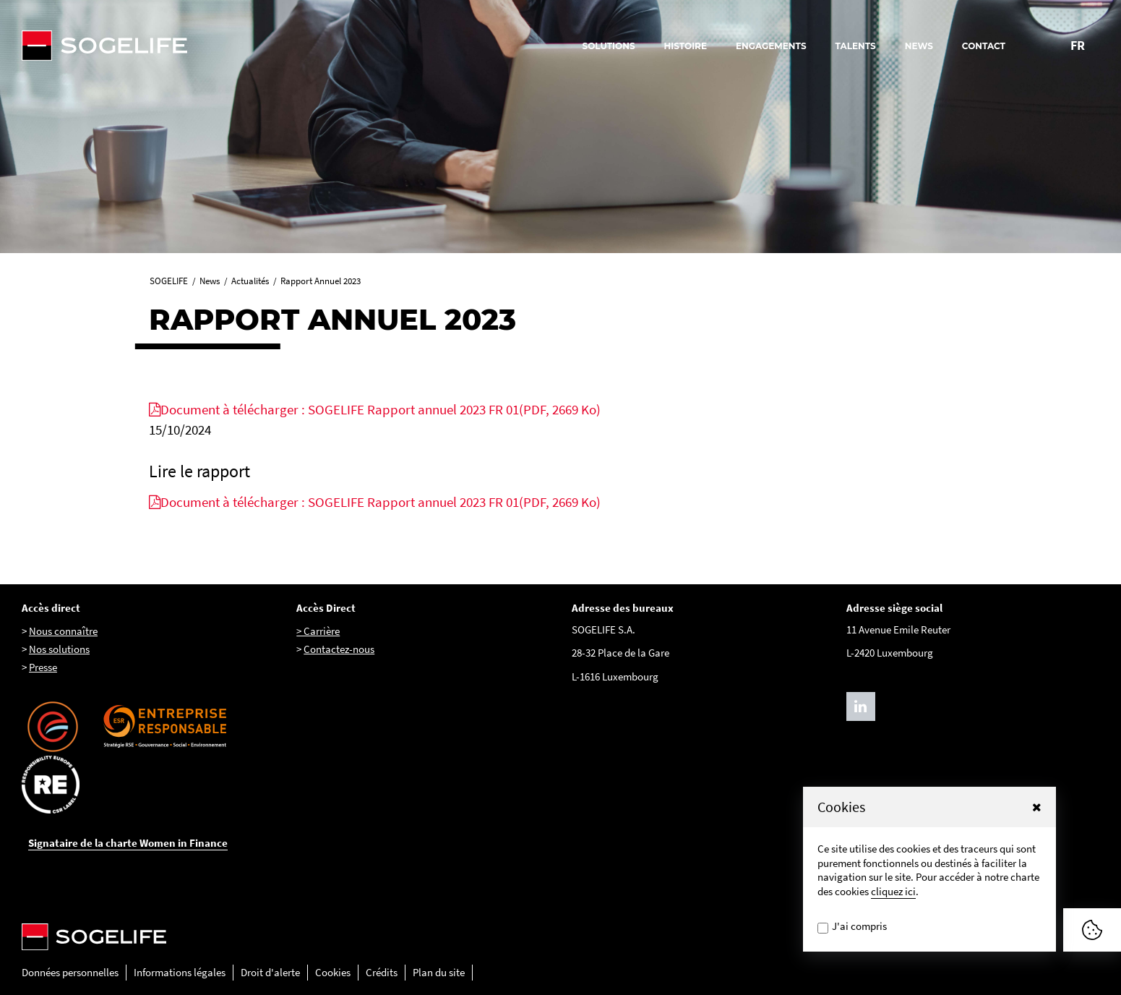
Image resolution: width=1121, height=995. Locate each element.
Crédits (382, 972)
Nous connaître (63, 631)
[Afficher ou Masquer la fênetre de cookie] (1092, 930)
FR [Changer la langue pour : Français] (1077, 45)
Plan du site (439, 972)
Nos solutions (59, 649)
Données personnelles (70, 972)
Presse (43, 667)
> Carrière (318, 631)
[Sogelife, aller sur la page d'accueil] (181, 45)
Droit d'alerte (270, 972)
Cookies (333, 972)
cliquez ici (893, 891)
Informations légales (180, 972)
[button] (1036, 807)
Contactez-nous (339, 649)
